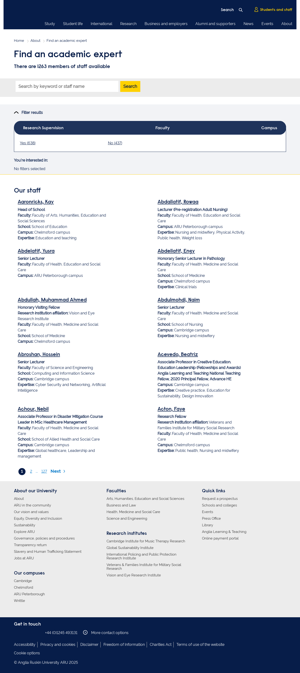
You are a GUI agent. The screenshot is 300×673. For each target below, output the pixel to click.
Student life (73, 23)
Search (130, 86)
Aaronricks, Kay (36, 202)
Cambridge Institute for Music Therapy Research (146, 541)
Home (19, 41)
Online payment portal (220, 538)
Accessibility (24, 644)
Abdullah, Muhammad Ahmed (52, 300)
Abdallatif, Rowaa (178, 202)
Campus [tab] (269, 128)
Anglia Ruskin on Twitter (31, 632)
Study (50, 23)
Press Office (211, 518)
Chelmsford (23, 587)
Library (207, 525)
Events (267, 23)
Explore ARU (24, 532)
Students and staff (273, 10)
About (286, 23)
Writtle (19, 601)
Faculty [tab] (162, 128)
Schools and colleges (219, 505)
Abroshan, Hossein (39, 354)
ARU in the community (32, 505)
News (248, 23)
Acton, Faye (171, 409)
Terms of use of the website (200, 644)
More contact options (106, 632)
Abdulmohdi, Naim (179, 300)
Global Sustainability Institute (130, 548)
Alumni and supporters (215, 23)
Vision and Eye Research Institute (134, 575)
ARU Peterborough (29, 594)
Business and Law (121, 505)
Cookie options (27, 653)
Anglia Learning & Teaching (224, 532)
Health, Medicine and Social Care (133, 512)
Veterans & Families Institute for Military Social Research (144, 567)
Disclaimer (89, 644)
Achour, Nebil (33, 409)
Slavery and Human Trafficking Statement (47, 551)
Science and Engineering (127, 518)
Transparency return (30, 545)
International (101, 23)
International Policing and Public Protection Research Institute (141, 556)
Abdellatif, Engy (176, 251)
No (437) (115, 143)
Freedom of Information (124, 644)
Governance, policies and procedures (44, 538)
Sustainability (24, 525)
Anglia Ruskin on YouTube (38, 632)
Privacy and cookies (57, 644)
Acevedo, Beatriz (178, 354)
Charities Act (160, 644)
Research (128, 23)
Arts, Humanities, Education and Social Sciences (145, 499)
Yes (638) (27, 143)
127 (44, 471)
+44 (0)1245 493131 (61, 632)
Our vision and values (31, 512)
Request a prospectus (220, 499)
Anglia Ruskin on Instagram (24, 632)
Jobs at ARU (24, 558)
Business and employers (166, 23)
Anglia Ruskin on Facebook (17, 632)
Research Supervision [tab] (43, 128)
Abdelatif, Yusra (36, 251)
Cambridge (23, 581)
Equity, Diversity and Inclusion (38, 518)
